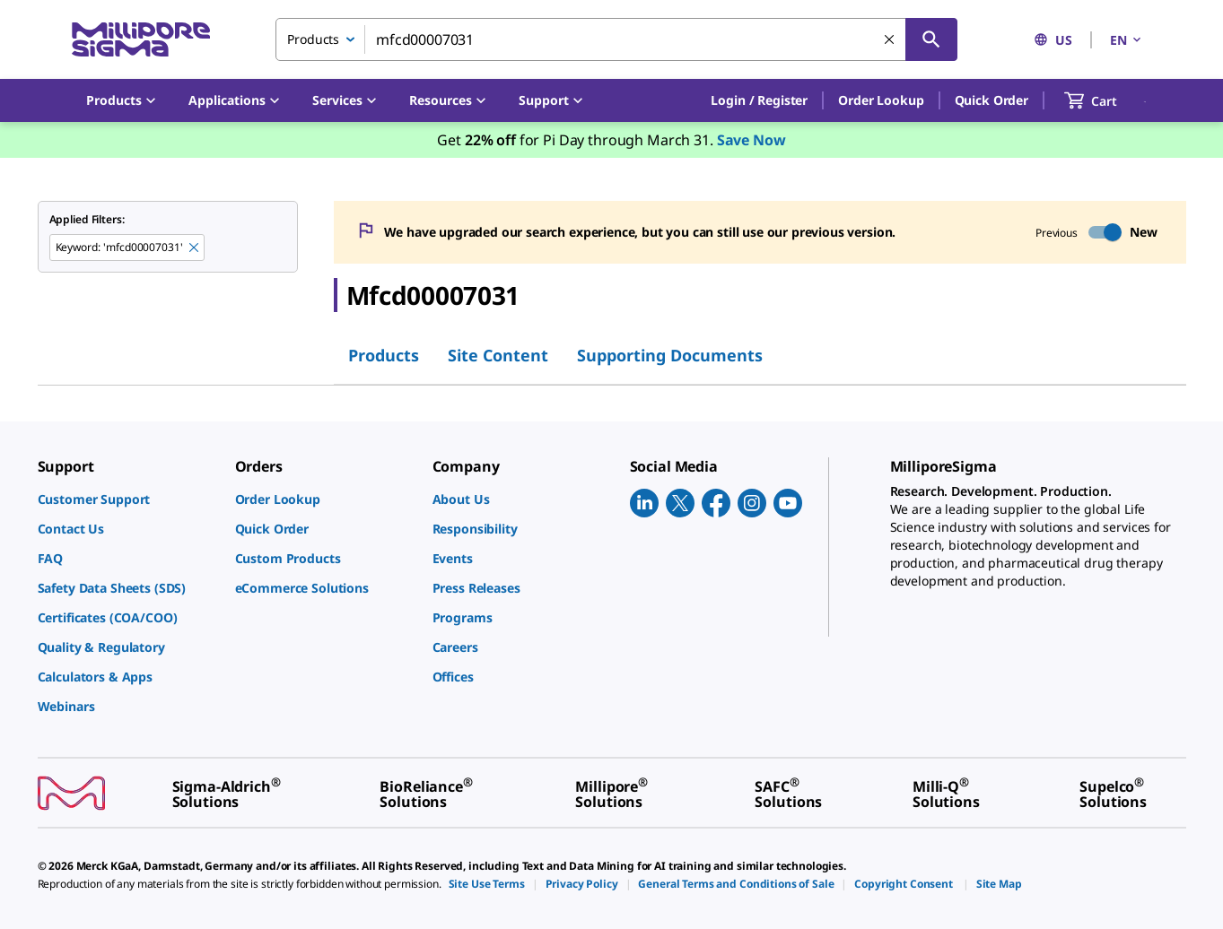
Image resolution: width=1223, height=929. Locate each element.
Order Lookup (880, 100)
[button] (759, 100)
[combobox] (616, 39)
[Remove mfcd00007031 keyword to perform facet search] (193, 247)
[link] (127, 499)
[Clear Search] (889, 39)
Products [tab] (383, 355)
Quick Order (991, 100)
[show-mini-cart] (1106, 100)
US (1053, 39)
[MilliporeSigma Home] (141, 39)
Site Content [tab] (498, 355)
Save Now (751, 140)
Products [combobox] (313, 39)
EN (1127, 39)
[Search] (931, 39)
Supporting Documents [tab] (670, 355)
